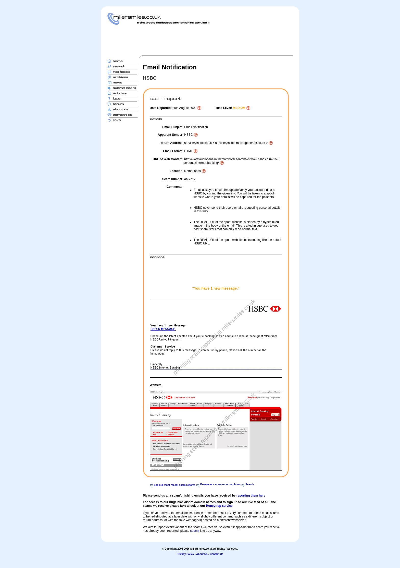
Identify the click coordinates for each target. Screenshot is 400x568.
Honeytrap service (219, 506)
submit (194, 531)
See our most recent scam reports (174, 485)
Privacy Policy (185, 554)
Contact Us (216, 554)
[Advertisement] (200, 40)
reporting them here (250, 495)
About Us (201, 554)
